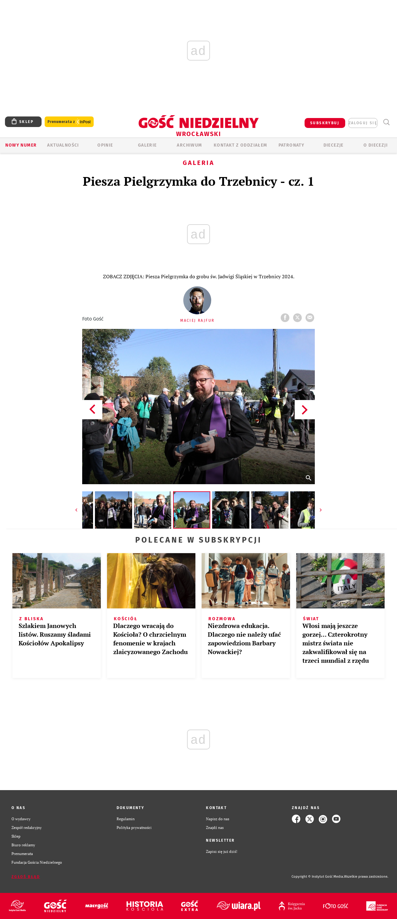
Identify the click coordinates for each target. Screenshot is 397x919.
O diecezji (376, 145)
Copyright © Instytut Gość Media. (318, 877)
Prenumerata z (69, 121)
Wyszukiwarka (386, 122)
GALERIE (147, 145)
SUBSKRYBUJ (324, 123)
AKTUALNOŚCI (63, 145)
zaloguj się (363, 123)
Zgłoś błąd (25, 877)
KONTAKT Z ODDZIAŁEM (240, 145)
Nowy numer (21, 145)
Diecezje (333, 145)
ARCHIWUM (189, 145)
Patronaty (292, 145)
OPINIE (105, 145)
